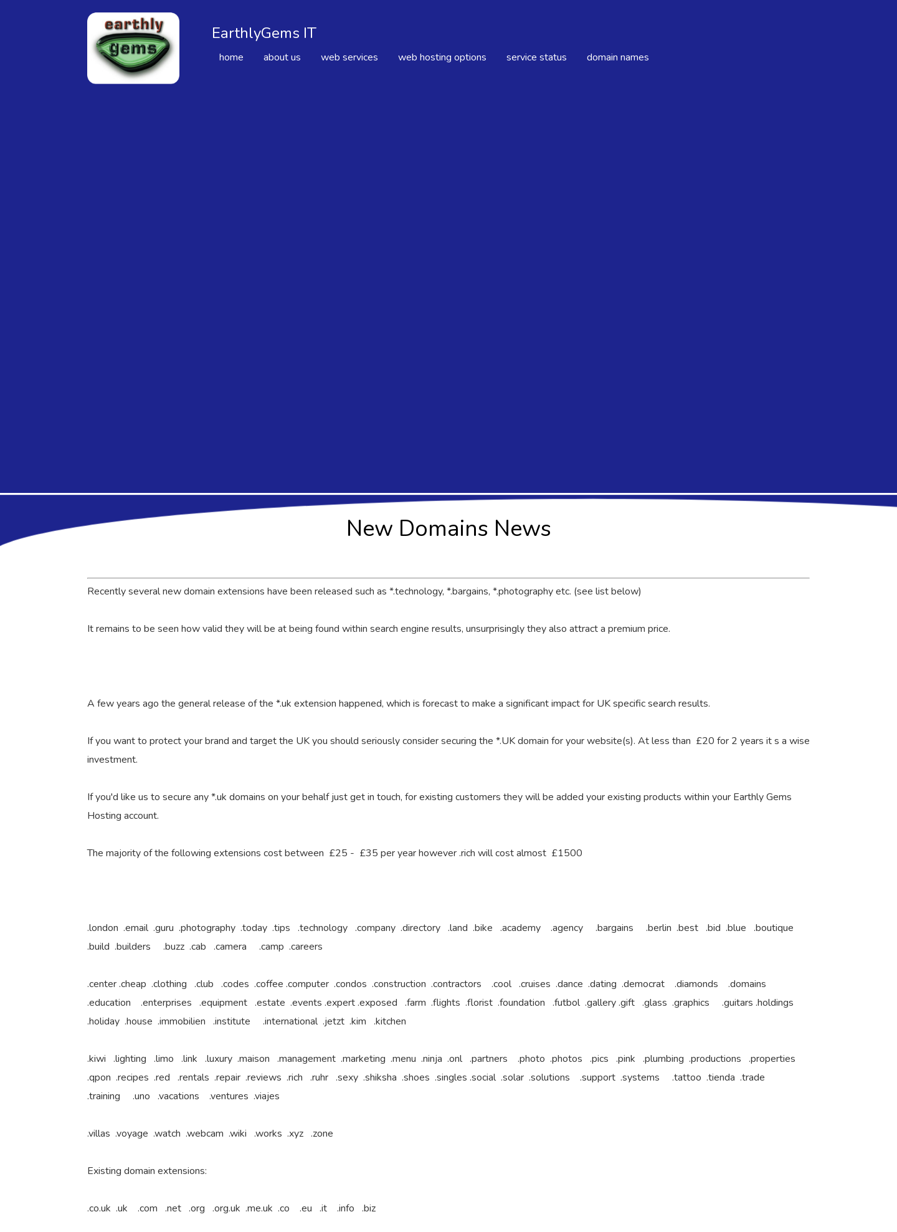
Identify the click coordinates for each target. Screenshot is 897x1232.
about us (282, 57)
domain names (618, 57)
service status (536, 57)
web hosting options (442, 57)
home (231, 57)
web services (349, 57)
